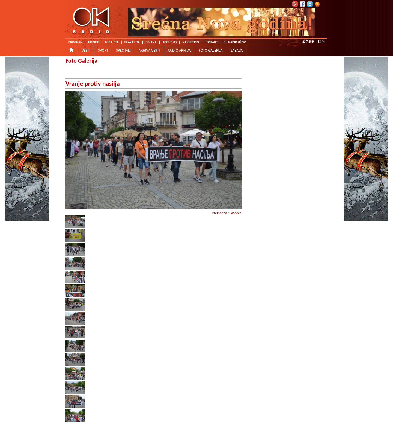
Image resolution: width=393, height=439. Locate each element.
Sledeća (236, 213)
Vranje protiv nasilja (93, 83)
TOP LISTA (112, 42)
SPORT (103, 50)
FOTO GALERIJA (210, 50)
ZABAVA (236, 50)
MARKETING (190, 42)
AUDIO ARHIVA (179, 50)
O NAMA (151, 42)
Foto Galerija (81, 60)
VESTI (86, 50)
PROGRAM (75, 42)
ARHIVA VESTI (149, 50)
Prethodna (219, 213)
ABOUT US (169, 42)
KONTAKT (211, 42)
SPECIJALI (123, 50)
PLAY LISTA (132, 42)
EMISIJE (93, 42)
